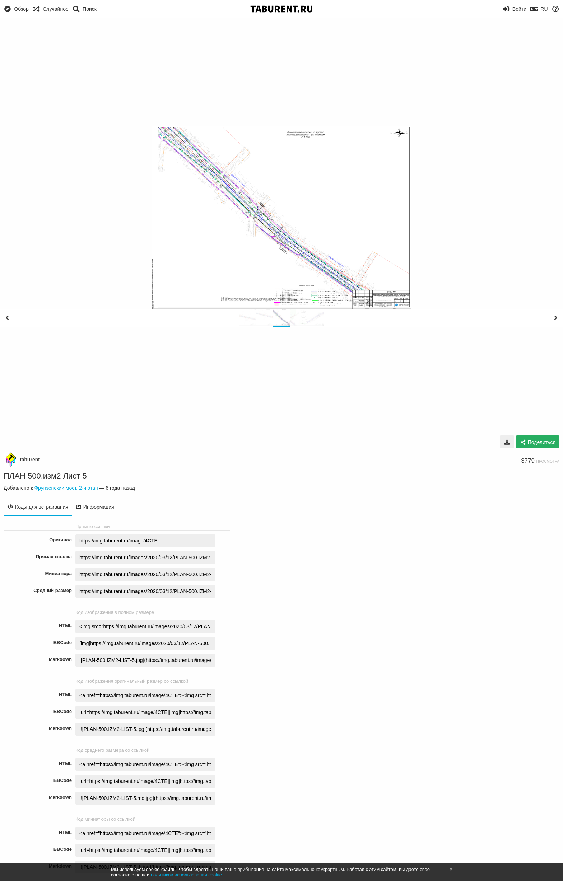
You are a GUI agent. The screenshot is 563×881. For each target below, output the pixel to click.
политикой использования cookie (186, 874)
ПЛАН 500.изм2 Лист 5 (45, 475)
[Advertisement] (281, 72)
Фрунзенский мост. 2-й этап (66, 488)
